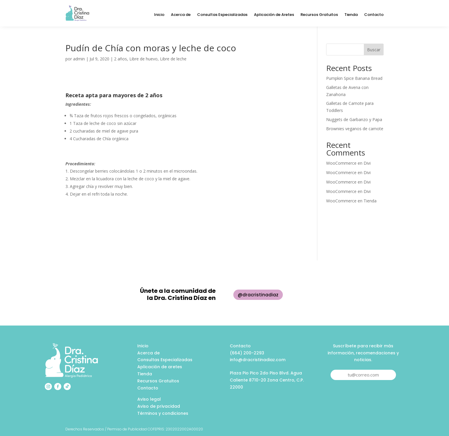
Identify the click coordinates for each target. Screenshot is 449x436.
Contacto (374, 15)
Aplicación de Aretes (274, 15)
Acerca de (181, 15)
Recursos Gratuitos (319, 15)
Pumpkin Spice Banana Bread (354, 78)
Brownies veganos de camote (354, 128)
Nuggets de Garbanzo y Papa (354, 119)
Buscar (373, 49)
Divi (367, 163)
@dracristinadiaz (258, 295)
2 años (120, 59)
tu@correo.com (363, 375)
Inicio (159, 15)
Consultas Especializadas (222, 15)
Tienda (351, 15)
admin (79, 59)
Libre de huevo (143, 59)
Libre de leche (173, 59)
